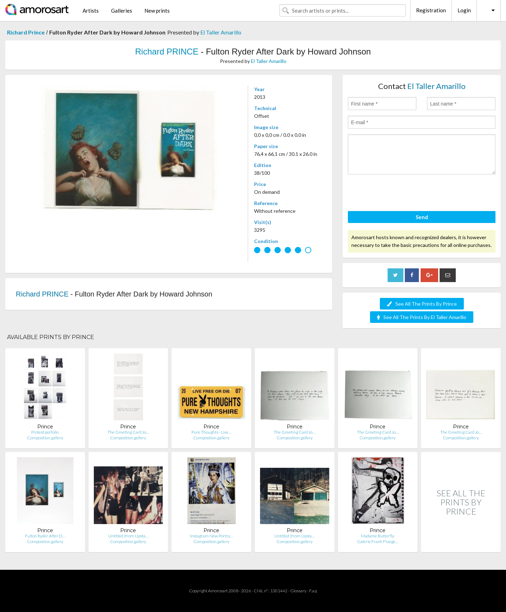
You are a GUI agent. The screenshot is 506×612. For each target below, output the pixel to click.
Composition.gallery (45, 437)
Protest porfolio (45, 432)
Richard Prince (26, 32)
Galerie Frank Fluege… (377, 541)
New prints (157, 10)
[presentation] (401, 194)
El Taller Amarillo (220, 32)
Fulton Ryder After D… (45, 535)
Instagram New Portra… (211, 535)
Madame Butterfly (377, 535)
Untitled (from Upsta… (128, 535)
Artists (91, 10)
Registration (431, 10)
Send (422, 217)
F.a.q (313, 590)
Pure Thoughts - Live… (211, 432)
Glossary (298, 590)
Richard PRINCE (167, 51)
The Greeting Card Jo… (128, 432)
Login (464, 10)
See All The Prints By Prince (422, 304)
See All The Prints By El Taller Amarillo (421, 317)
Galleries (121, 10)
